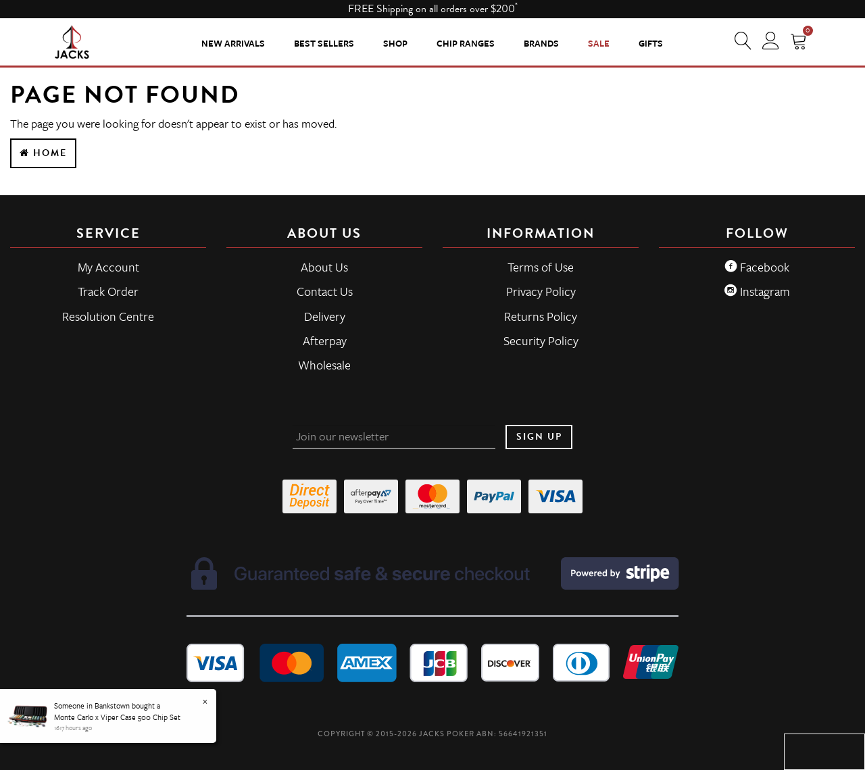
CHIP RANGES (466, 43)
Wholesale (324, 365)
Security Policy (540, 340)
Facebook (756, 267)
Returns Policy (540, 316)
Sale (599, 43)
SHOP (395, 43)
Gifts (651, 43)
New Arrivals (233, 43)
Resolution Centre (108, 316)
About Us (324, 267)
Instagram (757, 291)
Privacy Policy (541, 291)
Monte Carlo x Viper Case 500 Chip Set (117, 717)
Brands (541, 43)
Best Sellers (324, 43)
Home (43, 153)
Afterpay (325, 340)
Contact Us (325, 291)
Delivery (324, 316)
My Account (108, 267)
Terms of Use (541, 267)
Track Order (108, 291)
